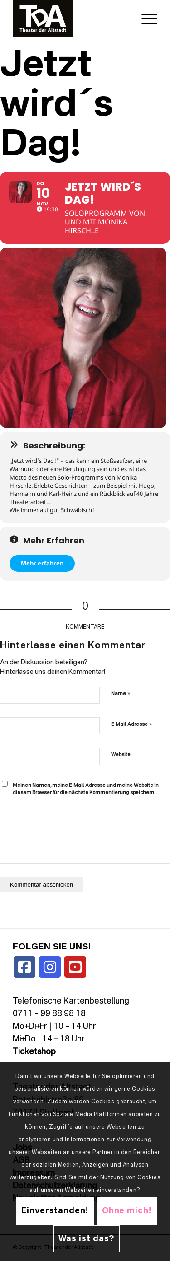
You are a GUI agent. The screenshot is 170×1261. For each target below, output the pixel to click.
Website (121, 754)
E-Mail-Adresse (131, 724)
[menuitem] (144, 18)
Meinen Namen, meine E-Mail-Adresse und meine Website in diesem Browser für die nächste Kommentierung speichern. (86, 789)
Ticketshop (34, 1052)
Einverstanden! (54, 1211)
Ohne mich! (126, 1211)
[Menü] (144, 18)
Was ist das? (86, 1239)
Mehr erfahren (42, 563)
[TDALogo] (70, 18)
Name (121, 693)
